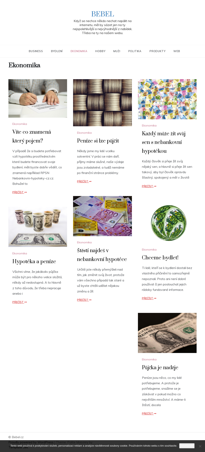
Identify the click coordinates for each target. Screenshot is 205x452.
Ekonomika (79, 51)
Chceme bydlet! (160, 258)
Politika (135, 51)
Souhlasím (187, 445)
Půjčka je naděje (160, 367)
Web (176, 51)
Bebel (102, 14)
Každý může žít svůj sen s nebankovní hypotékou (164, 142)
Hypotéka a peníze (34, 261)
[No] (200, 446)
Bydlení (57, 51)
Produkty (157, 51)
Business (36, 51)
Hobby (100, 51)
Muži (116, 51)
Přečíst (19, 192)
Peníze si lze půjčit (98, 141)
